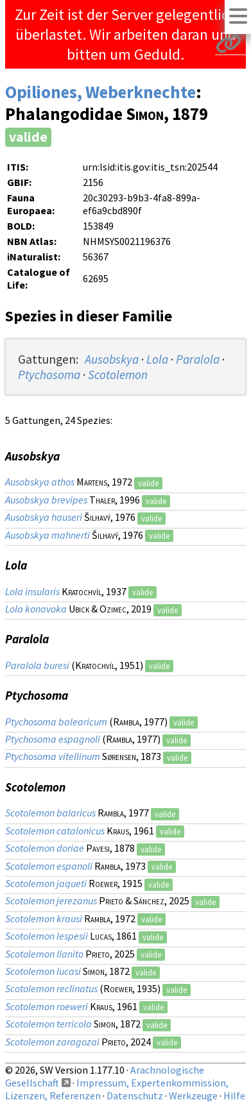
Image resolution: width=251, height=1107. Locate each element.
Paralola (198, 359)
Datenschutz (135, 1095)
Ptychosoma (49, 374)
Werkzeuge (193, 1095)
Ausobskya (112, 359)
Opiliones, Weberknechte (100, 92)
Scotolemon (118, 374)
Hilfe (234, 1095)
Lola (157, 359)
